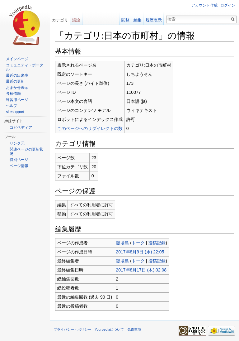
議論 (76, 20)
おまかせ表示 (17, 87)
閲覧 (125, 20)
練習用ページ (17, 100)
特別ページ (19, 159)
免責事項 (134, 329)
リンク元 (17, 143)
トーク (138, 242)
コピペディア (21, 127)
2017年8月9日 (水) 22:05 (140, 251)
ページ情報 (19, 166)
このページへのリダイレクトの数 (90, 128)
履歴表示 (154, 20)
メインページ (17, 59)
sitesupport (15, 112)
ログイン (227, 5)
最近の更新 (15, 81)
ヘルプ (11, 105)
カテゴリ (60, 20)
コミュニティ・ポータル (24, 67)
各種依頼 (13, 93)
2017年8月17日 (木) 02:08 (141, 269)
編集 (138, 20)
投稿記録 (157, 242)
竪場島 (122, 242)
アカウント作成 (204, 5)
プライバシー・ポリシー (72, 329)
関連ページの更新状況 (26, 151)
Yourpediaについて (109, 329)
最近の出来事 (17, 75)
